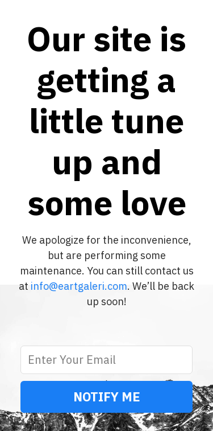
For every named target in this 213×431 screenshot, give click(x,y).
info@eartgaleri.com (79, 286)
